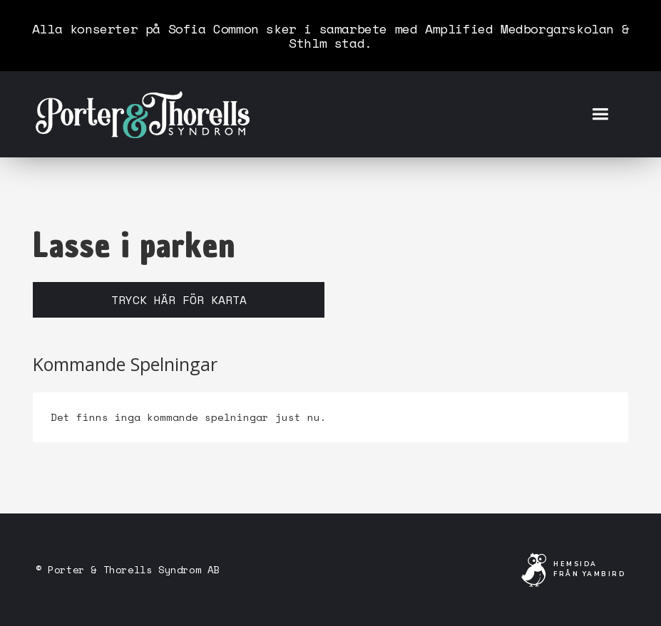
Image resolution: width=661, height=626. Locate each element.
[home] (143, 114)
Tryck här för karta (179, 299)
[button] (600, 114)
